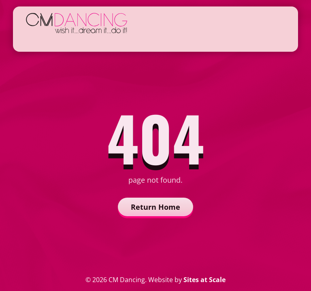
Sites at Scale (204, 279)
